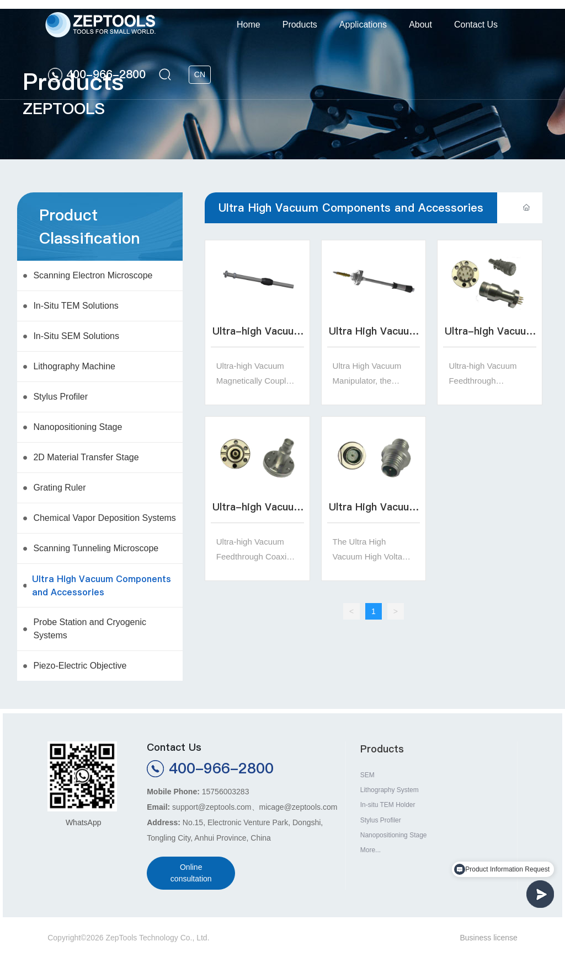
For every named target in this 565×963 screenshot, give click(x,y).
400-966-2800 (106, 74)
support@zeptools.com (211, 807)
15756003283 (225, 791)
